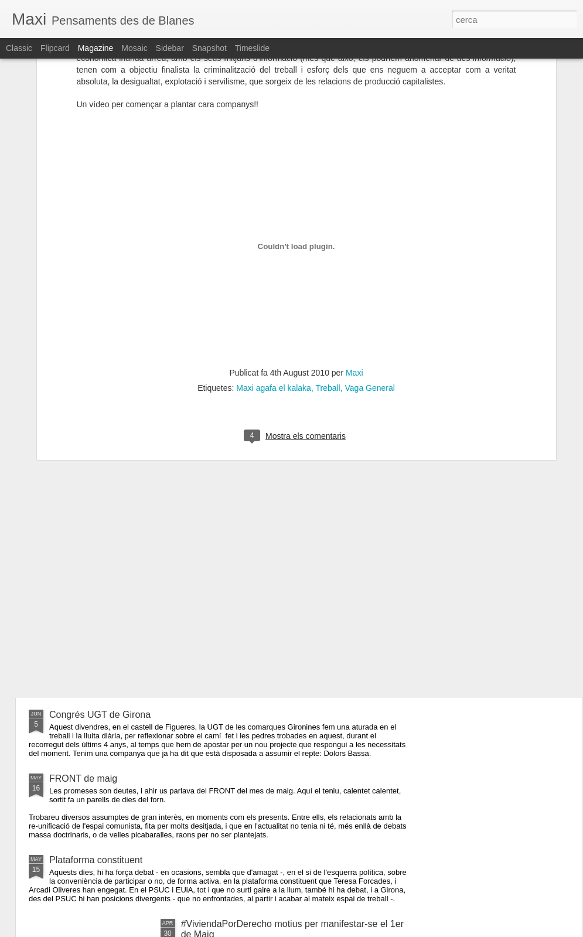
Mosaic (134, 48)
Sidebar (170, 48)
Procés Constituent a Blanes (240, 526)
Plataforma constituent (95, 860)
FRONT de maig (83, 778)
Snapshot (209, 48)
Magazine (96, 48)
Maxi (354, 230)
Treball (327, 245)
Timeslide (252, 48)
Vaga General (370, 245)
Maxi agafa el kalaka (273, 245)
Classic (19, 48)
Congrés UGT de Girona (100, 715)
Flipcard (55, 48)
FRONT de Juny (83, 660)
